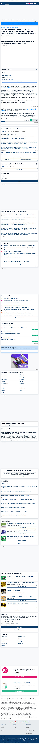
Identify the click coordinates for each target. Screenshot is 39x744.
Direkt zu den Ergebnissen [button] (19, 629)
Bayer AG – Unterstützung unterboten (12, 257)
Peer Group (23, 131)
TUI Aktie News (15, 703)
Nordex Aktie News (4, 709)
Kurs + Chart (4, 374)
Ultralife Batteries (8, 87)
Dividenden (20, 643)
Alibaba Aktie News (4, 715)
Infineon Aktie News (23, 706)
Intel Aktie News (4, 712)
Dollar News (23, 699)
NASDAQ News (11, 699)
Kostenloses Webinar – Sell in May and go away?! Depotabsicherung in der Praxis (20, 254)
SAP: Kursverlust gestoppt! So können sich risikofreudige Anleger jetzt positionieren (19, 248)
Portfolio (3, 645)
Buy (6, 166)
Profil (20, 390)
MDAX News (27, 698)
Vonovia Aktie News (12, 709)
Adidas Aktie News (20, 713)
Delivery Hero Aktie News (25, 714)
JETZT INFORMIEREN (19, 676)
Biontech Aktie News (11, 708)
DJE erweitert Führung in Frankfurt (11, 302)
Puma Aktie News (12, 713)
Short (7, 120)
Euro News (28, 699)
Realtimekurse (4, 638)
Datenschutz (28, 727)
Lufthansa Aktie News (19, 707)
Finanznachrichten (15, 698)
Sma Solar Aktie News (16, 714)
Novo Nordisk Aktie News (23, 710)
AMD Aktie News (20, 709)
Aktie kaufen (19, 81)
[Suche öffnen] (35, 3)
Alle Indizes (20, 638)
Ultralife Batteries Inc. (7, 75)
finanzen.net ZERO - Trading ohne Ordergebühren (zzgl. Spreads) (18, 300)
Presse (2, 729)
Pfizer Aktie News (32, 710)
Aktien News (8, 698)
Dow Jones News (4, 699)
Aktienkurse (4, 636)
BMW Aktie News (27, 715)
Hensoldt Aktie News (14, 706)
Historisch (21, 381)
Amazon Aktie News (26, 702)
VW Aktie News (10, 718)
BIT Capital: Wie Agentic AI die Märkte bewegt (14, 305)
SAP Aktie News (4, 704)
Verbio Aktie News (33, 717)
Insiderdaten (4, 643)
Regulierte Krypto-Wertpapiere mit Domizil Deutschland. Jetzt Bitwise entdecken (19, 310)
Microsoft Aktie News (31, 703)
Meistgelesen (13, 134)
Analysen (11, 79)
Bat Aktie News (20, 715)
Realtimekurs (4, 385)
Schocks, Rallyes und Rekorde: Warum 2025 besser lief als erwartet (18, 315)
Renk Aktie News (11, 707)
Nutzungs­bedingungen (30, 730)
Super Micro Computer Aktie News (15, 717)
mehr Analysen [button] (19, 169)
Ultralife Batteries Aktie (13, 20)
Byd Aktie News (4, 708)
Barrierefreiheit (29, 733)
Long (3, 120)
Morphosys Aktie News (13, 710)
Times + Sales (4, 377)
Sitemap (2, 730)
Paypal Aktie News (30, 706)
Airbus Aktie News (27, 707)
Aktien (6, 20)
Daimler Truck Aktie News (6, 714)
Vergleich (3, 381)
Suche (19, 181)
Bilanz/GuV (21, 374)
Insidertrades (22, 388)
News (7, 79)
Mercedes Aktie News (31, 708)
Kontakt (2, 726)
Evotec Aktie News (4, 710)
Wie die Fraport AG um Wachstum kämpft (13, 251)
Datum (8, 134)
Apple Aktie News (22, 704)
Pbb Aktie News (26, 717)
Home (3, 20)
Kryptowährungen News (5, 701)
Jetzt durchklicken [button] (22, 527)
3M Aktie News (3, 718)
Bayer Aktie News (18, 702)
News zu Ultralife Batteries (24, 20)
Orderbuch (21, 379)
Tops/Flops (20, 641)
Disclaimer (28, 729)
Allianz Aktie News (22, 703)
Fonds (2, 392)
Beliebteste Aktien (21, 636)
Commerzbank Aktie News (31, 704)
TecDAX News (32, 698)
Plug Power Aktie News (5, 706)
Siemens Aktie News (28, 712)
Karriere (2, 727)
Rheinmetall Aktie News (29, 701)
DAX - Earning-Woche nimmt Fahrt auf (12, 259)
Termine (21, 385)
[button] (29, 3)
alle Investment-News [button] (19, 317)
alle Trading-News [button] (19, 264)
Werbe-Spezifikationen (17, 729)
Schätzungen (22, 377)
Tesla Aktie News (4, 702)
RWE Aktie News (4, 707)
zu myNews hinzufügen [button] (26, 159)
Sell (13, 166)
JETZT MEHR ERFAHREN (20, 691)
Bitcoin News (13, 701)
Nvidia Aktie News (20, 701)
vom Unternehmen (15, 131)
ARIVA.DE (17, 741)
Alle (8, 131)
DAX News (22, 698)
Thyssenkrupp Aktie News (21, 708)
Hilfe (14, 726)
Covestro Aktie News (20, 712)
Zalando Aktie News (4, 717)
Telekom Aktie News (13, 715)
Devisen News (17, 699)
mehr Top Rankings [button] (19, 610)
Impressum (28, 726)
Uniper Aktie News (27, 709)
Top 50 (2, 641)
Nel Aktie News (27, 713)
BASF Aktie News (11, 702)
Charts (3, 79)
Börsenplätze (4, 379)
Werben (14, 727)
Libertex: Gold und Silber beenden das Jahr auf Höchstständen (17, 313)
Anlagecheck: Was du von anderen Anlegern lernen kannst (16, 307)
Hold (10, 166)
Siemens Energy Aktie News (6, 703)
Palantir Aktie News (11, 712)
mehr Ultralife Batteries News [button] (19, 157)
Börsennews (3, 698)
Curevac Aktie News (4, 713)
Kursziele (3, 390)
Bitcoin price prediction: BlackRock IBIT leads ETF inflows (16, 261)
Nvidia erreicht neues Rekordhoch (11, 298)
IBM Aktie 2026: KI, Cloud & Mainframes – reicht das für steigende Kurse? (19, 245)
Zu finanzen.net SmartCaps (19, 476)
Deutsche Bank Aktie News (13, 704)
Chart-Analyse (4, 383)
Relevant (4, 131)
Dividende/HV (22, 383)
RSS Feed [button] (7, 159)
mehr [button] (19, 238)
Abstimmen (19, 627)
